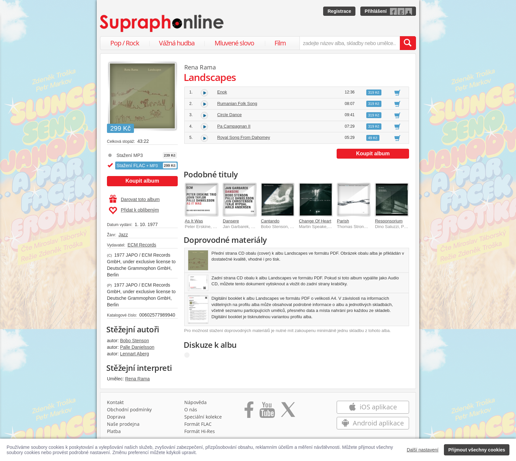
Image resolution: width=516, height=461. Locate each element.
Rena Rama (137, 378)
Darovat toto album (134, 199)
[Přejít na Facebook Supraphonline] (249, 412)
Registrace (339, 11)
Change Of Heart (315, 220)
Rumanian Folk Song (237, 103)
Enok (222, 92)
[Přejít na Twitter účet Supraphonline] (288, 412)
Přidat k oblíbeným (134, 211)
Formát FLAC (198, 424)
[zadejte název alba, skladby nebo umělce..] (349, 43)
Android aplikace (373, 423)
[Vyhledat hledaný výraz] (408, 43)
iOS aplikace (372, 406)
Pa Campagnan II (233, 126)
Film (280, 42)
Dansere (231, 220)
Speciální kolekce (203, 417)
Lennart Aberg (134, 353)
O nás (190, 409)
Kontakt (115, 402)
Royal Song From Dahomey (243, 137)
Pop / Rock (124, 42)
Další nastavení (423, 449)
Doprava (116, 417)
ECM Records (141, 244)
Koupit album (142, 181)
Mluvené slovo (234, 42)
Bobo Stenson (134, 340)
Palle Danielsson (137, 347)
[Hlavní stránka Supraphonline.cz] (162, 23)
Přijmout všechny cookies (476, 449)
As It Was (194, 220)
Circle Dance (229, 114)
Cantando (270, 220)
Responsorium (388, 220)
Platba (114, 431)
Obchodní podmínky (129, 409)
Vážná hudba (176, 42)
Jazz (123, 234)
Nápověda (195, 402)
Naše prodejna (123, 424)
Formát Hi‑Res (199, 431)
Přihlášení (376, 11)
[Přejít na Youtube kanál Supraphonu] (267, 412)
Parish (343, 220)
